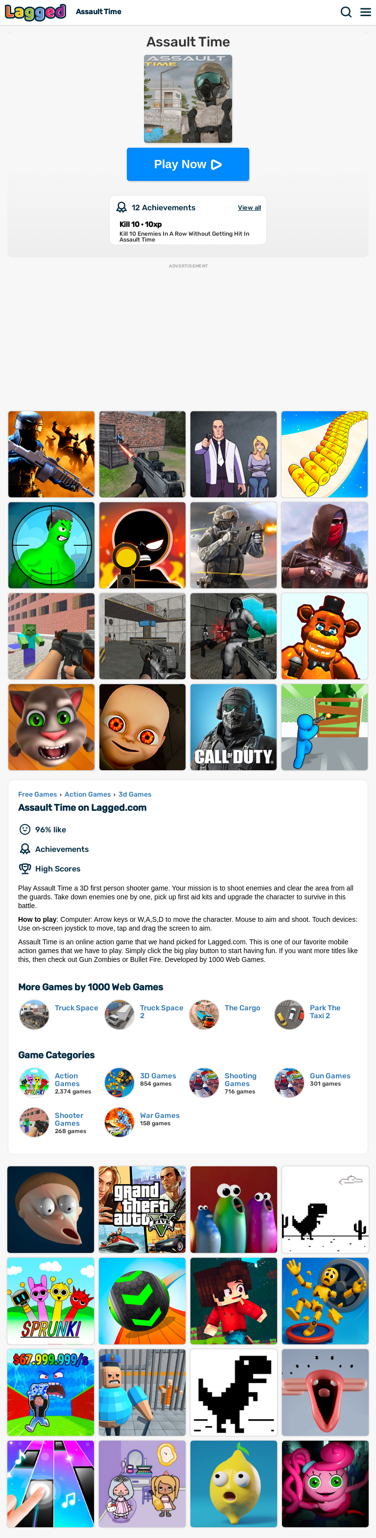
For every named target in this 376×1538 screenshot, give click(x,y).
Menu (366, 12)
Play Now (180, 164)
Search (346, 12)
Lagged (37, 12)
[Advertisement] (188, 337)
